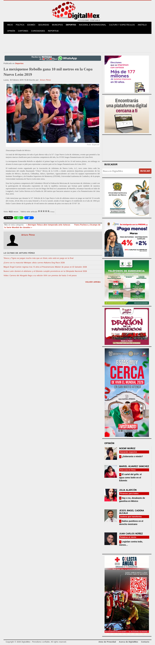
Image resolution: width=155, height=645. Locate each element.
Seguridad (43, 25)
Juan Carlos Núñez (131, 533)
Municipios (57, 25)
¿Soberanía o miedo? (132, 456)
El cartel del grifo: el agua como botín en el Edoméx (130, 477)
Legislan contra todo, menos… (131, 543)
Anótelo (142, 25)
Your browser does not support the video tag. (127, 147)
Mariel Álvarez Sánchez (134, 466)
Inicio (10, 25)
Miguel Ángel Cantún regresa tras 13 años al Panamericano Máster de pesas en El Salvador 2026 (45, 267)
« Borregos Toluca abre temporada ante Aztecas (48, 224)
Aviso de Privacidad (107, 642)
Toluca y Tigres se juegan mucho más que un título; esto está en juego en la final (38, 258)
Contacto (145, 642)
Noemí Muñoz (127, 448)
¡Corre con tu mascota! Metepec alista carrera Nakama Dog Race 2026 (34, 262)
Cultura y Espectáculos (122, 25)
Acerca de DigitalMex (128, 642)
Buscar (145, 171)
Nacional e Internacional (92, 25)
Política (20, 25)
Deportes (71, 25)
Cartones (23, 31)
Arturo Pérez (45, 80)
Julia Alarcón (128, 490)
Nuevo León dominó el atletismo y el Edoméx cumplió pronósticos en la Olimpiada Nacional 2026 (45, 271)
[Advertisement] (77, 42)
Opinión (11, 31)
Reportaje (53, 31)
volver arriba (93, 282)
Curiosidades (38, 31)
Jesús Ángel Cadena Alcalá (131, 512)
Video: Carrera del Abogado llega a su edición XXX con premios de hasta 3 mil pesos (40, 275)
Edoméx (31, 25)
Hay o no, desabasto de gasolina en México (132, 499)
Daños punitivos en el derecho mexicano (131, 522)
